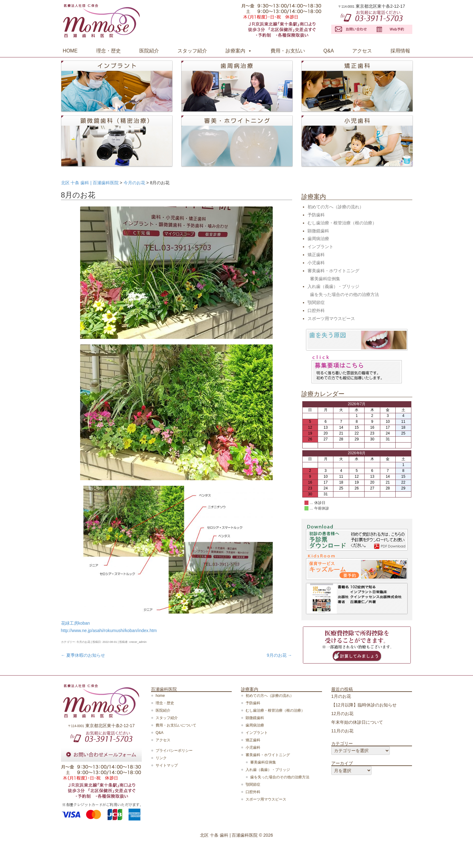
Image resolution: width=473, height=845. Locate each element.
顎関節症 (316, 302)
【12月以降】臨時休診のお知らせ (364, 704)
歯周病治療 (318, 238)
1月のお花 (341, 696)
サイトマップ (167, 765)
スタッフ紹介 (192, 50)
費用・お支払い (288, 50)
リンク (161, 758)
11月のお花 (342, 730)
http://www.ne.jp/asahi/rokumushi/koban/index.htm (109, 630)
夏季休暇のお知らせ (83, 655)
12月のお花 (342, 713)
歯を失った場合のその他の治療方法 (344, 294)
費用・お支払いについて (176, 725)
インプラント (320, 246)
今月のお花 (83, 641)
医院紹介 (149, 50)
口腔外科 (316, 310)
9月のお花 (279, 655)
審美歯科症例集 (325, 278)
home (160, 695)
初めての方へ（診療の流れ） (336, 206)
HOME (70, 50)
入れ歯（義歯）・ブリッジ (333, 286)
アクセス (362, 50)
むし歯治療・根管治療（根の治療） (342, 222)
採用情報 (400, 50)
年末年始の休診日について (357, 722)
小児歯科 (316, 262)
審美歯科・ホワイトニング (333, 270)
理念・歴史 (108, 50)
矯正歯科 (316, 254)
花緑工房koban (75, 623)
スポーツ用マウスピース (331, 318)
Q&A (329, 50)
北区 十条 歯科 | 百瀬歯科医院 (229, 835)
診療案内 (235, 50)
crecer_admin (138, 641)
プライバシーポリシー (174, 750)
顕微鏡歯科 (318, 230)
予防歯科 (316, 214)
